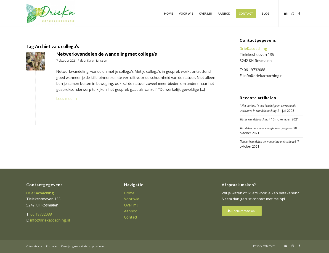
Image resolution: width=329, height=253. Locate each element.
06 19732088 (254, 69)
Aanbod (130, 211)
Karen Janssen (97, 60)
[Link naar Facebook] (299, 13)
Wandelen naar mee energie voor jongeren (266, 128)
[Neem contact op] (242, 211)
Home (129, 193)
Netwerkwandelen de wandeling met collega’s (106, 54)
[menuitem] (168, 13)
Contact (130, 217)
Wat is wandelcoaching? (255, 119)
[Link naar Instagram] (292, 13)
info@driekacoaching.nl (263, 75)
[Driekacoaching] (50, 13)
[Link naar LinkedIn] (285, 13)
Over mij (131, 205)
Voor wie (131, 198)
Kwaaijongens (69, 246)
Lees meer (67, 98)
